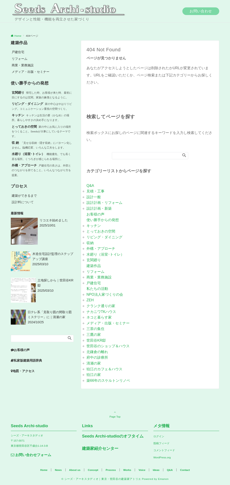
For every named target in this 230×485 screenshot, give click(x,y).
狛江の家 (93, 375)
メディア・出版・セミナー (108, 323)
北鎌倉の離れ (97, 352)
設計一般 (93, 197)
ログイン (158, 436)
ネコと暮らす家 (99, 317)
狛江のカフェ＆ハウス (104, 369)
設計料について (23, 202)
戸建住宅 (93, 283)
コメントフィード (164, 450)
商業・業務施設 (99, 277)
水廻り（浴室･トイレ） (105, 254)
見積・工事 (95, 191)
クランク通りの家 (100, 306)
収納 (90, 243)
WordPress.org (162, 457)
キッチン (93, 226)
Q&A (90, 186)
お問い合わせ (201, 11)
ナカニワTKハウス (101, 312)
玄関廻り (93, 260)
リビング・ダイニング (104, 237)
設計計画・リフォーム (104, 203)
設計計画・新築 (99, 208)
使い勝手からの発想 (102, 220)
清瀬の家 (93, 363)
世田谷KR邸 (96, 340)
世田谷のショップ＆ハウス (108, 346)
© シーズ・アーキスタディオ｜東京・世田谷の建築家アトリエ (101, 478)
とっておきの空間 (100, 231)
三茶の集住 (95, 329)
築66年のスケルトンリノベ (108, 380)
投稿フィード (161, 443)
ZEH (90, 300)
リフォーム (95, 272)
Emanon (163, 478)
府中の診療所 (97, 357)
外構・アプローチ (100, 248)
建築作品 (93, 266)
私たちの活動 (97, 289)
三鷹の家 (93, 334)
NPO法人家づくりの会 (104, 294)
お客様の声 (95, 214)
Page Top (115, 414)
